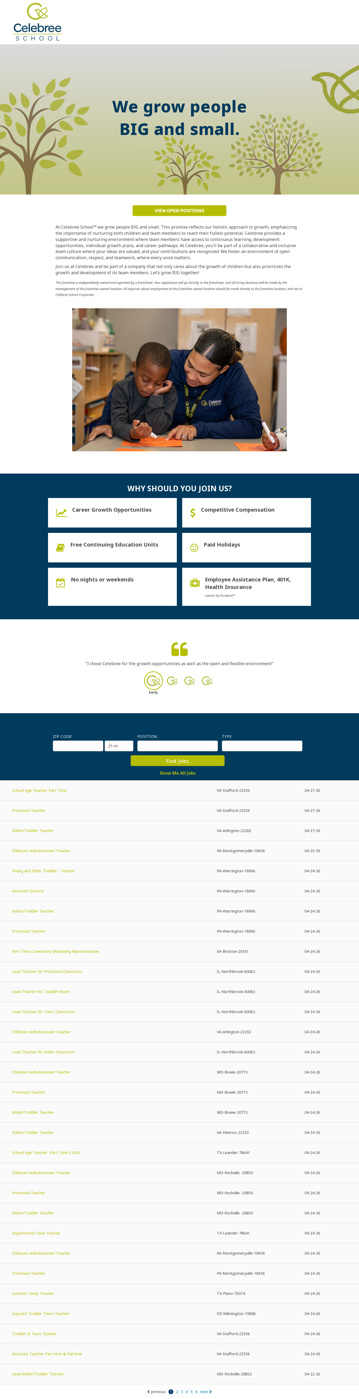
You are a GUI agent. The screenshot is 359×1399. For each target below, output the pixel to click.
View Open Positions (179, 210)
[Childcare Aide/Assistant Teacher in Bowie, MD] (179, 1072)
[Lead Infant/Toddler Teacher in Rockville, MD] (179, 1374)
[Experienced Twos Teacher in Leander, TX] (179, 1233)
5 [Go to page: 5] (192, 1391)
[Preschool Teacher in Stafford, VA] (179, 811)
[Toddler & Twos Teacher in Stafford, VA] (179, 1334)
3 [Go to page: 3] (182, 1391)
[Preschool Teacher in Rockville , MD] (179, 1193)
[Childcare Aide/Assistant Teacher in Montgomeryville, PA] (179, 851)
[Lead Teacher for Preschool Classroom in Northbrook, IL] (179, 972)
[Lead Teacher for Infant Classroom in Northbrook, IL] (179, 1052)
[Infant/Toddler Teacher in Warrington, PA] (179, 911)
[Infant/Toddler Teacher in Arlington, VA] (179, 831)
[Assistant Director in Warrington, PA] (179, 891)
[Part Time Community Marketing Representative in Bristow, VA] (179, 952)
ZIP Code (62, 736)
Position (147, 736)
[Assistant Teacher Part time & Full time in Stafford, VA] (179, 1354)
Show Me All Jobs (178, 773)
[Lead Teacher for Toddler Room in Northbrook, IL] (179, 992)
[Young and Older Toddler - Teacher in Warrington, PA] (179, 871)
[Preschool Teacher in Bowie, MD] (179, 1092)
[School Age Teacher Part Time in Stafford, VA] (179, 791)
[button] (153, 684)
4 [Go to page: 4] (187, 1391)
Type (227, 736)
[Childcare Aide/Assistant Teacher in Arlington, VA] (179, 1032)
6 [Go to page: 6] (196, 1391)
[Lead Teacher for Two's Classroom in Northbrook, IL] (179, 1012)
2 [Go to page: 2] (177, 1391)
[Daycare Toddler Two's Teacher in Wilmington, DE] (179, 1314)
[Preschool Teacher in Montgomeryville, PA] (179, 1274)
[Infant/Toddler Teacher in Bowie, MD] (179, 1113)
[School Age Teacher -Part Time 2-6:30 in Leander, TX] (179, 1153)
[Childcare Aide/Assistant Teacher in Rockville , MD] (179, 1173)
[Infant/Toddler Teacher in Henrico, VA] (179, 1133)
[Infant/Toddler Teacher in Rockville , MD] (179, 1213)
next (206, 1391)
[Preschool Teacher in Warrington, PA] (179, 931)
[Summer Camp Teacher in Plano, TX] (179, 1294)
